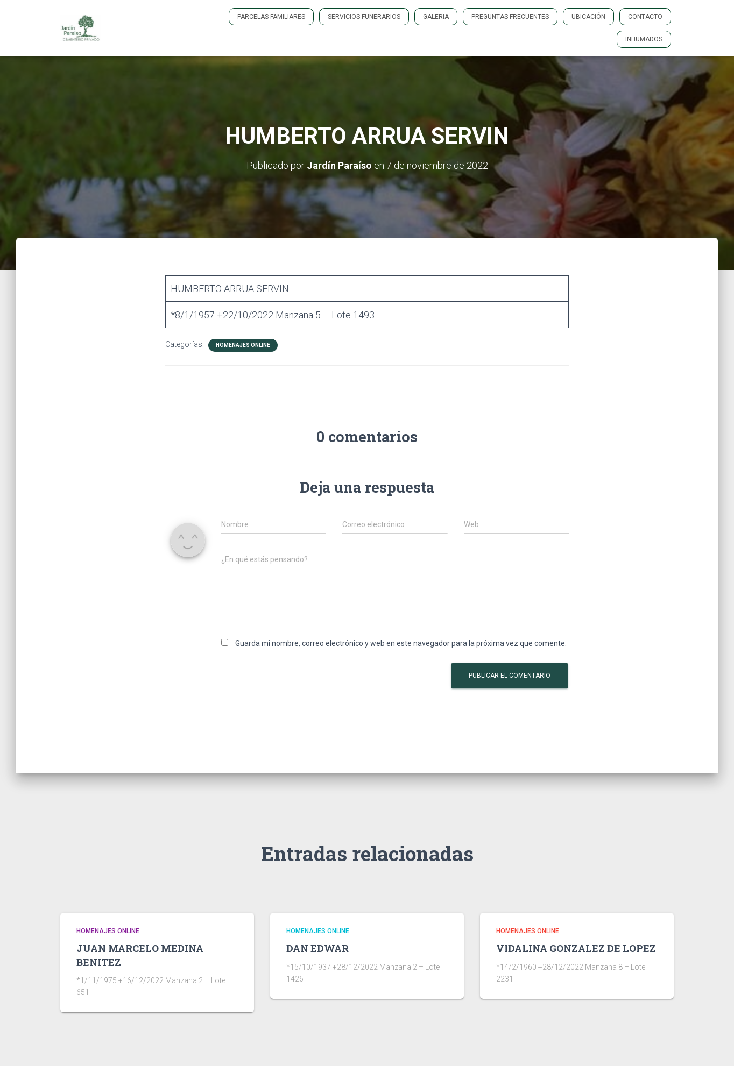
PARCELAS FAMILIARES (271, 16)
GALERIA (436, 16)
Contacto (645, 16)
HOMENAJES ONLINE (243, 345)
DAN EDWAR (317, 948)
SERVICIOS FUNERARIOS (364, 16)
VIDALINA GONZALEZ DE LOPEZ (576, 948)
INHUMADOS (643, 39)
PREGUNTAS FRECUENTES (510, 16)
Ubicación (588, 16)
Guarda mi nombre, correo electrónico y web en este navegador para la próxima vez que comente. (401, 643)
